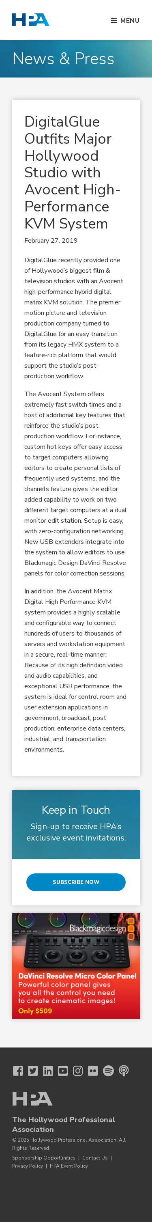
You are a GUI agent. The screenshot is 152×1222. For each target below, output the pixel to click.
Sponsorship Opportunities (43, 1158)
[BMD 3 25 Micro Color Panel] (76, 966)
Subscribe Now (76, 882)
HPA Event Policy (69, 1166)
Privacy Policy (27, 1166)
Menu (130, 20)
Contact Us (95, 1158)
